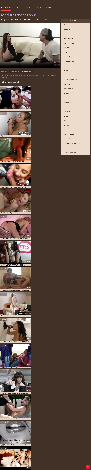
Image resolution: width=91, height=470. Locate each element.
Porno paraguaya (16, 467)
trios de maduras (58, 443)
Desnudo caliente (69, 134)
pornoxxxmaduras (55, 442)
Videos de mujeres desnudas (19, 448)
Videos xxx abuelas (40, 457)
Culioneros (68, 451)
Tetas (65, 52)
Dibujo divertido (68, 148)
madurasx (4, 440)
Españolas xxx (47, 446)
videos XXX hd (26, 457)
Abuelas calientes (22, 456)
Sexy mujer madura (69, 38)
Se (65, 450)
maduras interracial (68, 437)
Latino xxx (54, 454)
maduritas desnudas (23, 440)
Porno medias (68, 98)
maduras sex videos (26, 71)
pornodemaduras (43, 442)
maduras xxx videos (56, 439)
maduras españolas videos (16, 437)
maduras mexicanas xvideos (26, 438)
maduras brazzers (18, 436)
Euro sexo (66, 125)
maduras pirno (58, 438)
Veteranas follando (44, 453)
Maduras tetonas (14, 454)
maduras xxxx (68, 439)
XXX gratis (75, 446)
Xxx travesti (67, 130)
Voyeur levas (67, 66)
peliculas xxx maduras (8, 442)
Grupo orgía (67, 139)
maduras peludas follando (45, 438)
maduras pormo (80, 438)
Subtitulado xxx (57, 453)
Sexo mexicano (54, 459)
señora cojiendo (6, 443)
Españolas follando (44, 464)
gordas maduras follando (34, 435)
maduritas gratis (36, 440)
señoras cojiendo (18, 443)
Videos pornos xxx (37, 462)
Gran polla (67, 111)
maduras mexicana (82, 437)
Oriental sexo (67, 29)
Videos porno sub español (54, 448)
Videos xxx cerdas (17, 459)
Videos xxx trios (58, 464)
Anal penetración (68, 57)
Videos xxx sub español (38, 456)
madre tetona (48, 435)
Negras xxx (57, 465)
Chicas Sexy (67, 34)
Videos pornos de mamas (21, 462)
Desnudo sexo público (70, 80)
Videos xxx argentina (56, 450)
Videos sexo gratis (64, 461)
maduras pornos (6, 439)
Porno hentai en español (56, 457)
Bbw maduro (67, 84)
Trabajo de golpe (69, 43)
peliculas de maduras (76, 440)
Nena (65, 75)
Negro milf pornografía (70, 153)
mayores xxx (46, 440)
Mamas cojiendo (21, 446)
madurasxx (12, 440)
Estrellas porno (68, 102)
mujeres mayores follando (60, 440)
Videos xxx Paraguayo (35, 465)
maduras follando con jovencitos (50, 437)
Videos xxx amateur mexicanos (59, 456)
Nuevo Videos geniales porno (32, 7)
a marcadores (49, 7)
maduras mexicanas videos (9, 438)
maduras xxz (77, 439)
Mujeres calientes (35, 461)
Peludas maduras (70, 453)
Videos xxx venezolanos (74, 464)
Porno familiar (43, 459)
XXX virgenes (32, 453)
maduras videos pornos (31, 439)
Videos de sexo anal (67, 462)
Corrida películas (69, 61)
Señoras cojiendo (69, 465)
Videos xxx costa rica (20, 461)
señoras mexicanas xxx (44, 443)
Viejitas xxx (77, 451)
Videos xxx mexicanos (73, 448)
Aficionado (67, 25)
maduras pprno (17, 439)
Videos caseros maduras (29, 454)
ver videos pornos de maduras (74, 443)
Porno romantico (41, 450)
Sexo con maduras (37, 448)
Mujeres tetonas (6, 461)
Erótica (66, 116)
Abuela (66, 70)
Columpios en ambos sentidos (72, 143)
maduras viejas (44, 439)
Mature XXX (5, 459)
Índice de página (6, 7)
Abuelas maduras (31, 459)
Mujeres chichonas (82, 459)
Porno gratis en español (61, 446)
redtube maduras (79, 442)
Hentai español (13, 450)
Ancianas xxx (15, 457)
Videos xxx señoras (14, 464)
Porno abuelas (21, 453)
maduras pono (69, 438)
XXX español (76, 461)
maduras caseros (44, 436)
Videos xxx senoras (78, 454)
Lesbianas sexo (68, 89)
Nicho (16, 7)
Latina (65, 121)
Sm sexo (66, 93)
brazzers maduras (6, 435)
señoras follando (30, 443)
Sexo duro (66, 48)
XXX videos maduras (29, 464)
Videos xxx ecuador (68, 459)
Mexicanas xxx (64, 454)
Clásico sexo (67, 107)
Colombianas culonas (27, 450)
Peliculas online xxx (52, 462)
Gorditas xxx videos (56, 451)
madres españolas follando (76, 435)
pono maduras (20, 442)
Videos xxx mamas (34, 446)
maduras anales (6, 436)
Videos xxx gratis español (39, 451)
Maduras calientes (7, 446)
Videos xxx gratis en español (18, 451)
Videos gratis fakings (8, 456)
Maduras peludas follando (17, 465)
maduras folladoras (32, 437)
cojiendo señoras (19, 435)
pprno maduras (67, 442)
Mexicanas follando (74, 450)
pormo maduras (31, 442)
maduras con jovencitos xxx (60, 436)
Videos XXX (48, 465)
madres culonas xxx (60, 435)
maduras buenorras (31, 436)
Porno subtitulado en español (76, 457)
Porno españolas (77, 456)
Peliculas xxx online (49, 461)
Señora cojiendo (44, 454)
